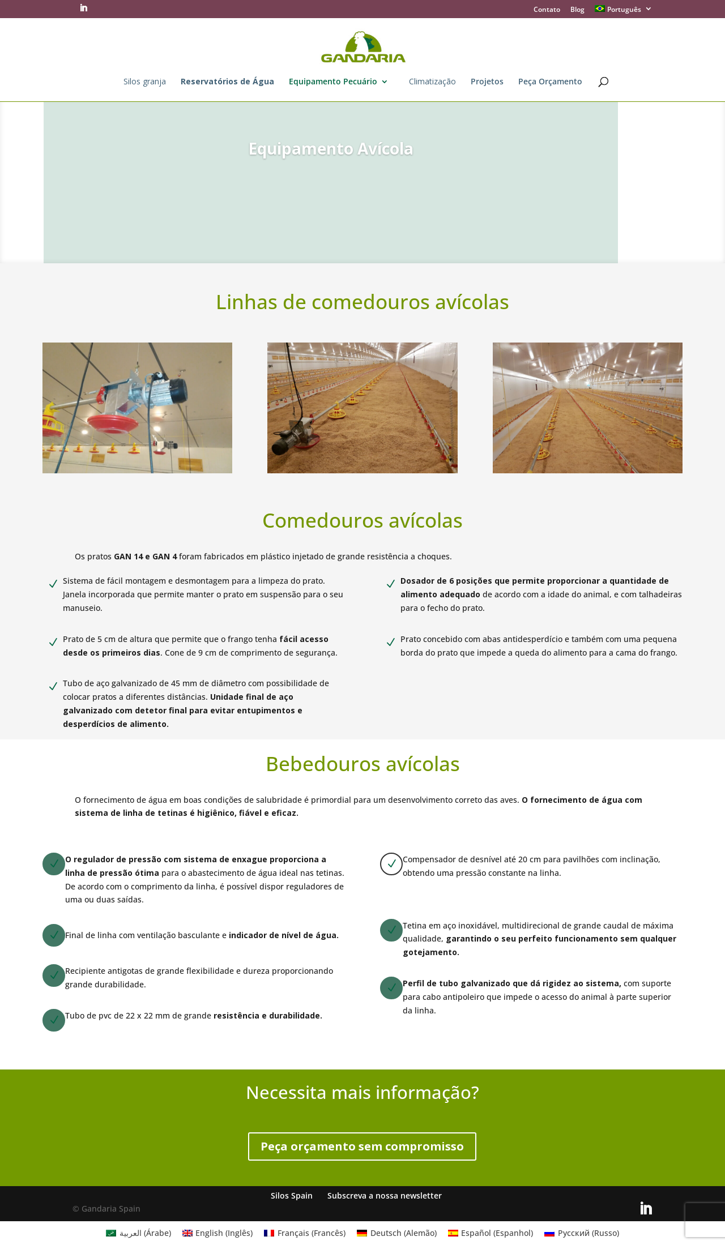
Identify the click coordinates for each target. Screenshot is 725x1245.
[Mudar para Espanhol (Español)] (490, 1233)
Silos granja (144, 82)
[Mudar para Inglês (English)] (218, 1233)
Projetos (487, 82)
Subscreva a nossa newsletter (384, 1195)
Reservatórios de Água (227, 82)
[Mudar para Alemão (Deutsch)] (396, 1233)
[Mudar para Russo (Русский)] (582, 1233)
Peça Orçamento (550, 82)
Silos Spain (292, 1195)
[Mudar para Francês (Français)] (304, 1233)
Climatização (432, 82)
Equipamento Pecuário (333, 82)
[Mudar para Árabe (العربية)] (138, 1233)
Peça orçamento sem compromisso (362, 1146)
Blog (577, 10)
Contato (547, 10)
